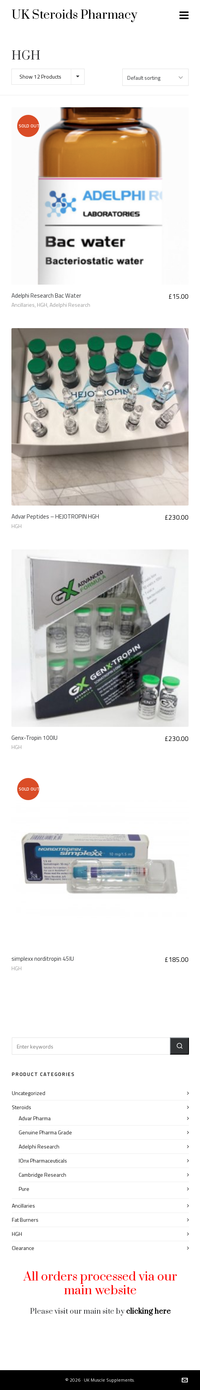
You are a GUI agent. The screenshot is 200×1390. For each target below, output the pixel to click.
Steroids (21, 1107)
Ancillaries (23, 305)
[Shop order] (155, 77)
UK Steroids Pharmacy (74, 15)
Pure (24, 1189)
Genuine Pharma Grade (45, 1132)
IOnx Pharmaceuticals (43, 1160)
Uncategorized (28, 1093)
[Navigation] (184, 15)
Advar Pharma (35, 1118)
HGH (42, 305)
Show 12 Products (40, 76)
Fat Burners (25, 1220)
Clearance (23, 1248)
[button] (179, 1046)
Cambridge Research (42, 1175)
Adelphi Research (70, 305)
